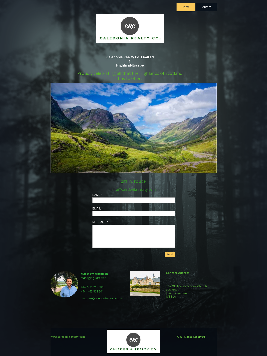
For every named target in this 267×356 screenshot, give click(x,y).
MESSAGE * (100, 222)
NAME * (97, 194)
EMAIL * (97, 208)
